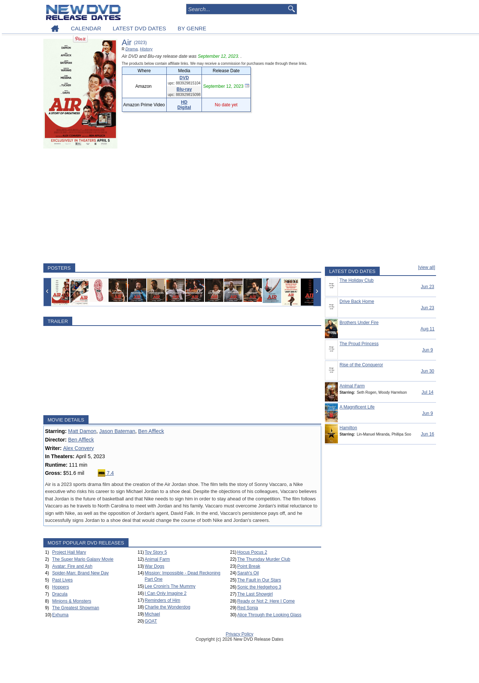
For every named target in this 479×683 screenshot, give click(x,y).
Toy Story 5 (156, 552)
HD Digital (184, 105)
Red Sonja (247, 607)
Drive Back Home (357, 301)
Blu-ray (184, 89)
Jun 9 (427, 350)
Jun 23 (427, 286)
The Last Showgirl (255, 594)
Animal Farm (157, 559)
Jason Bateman (117, 431)
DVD (184, 77)
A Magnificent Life (357, 407)
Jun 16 (427, 434)
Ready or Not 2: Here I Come (266, 601)
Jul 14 (427, 392)
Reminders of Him (162, 600)
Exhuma (60, 614)
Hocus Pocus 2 (252, 552)
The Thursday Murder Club (263, 559)
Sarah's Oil (248, 573)
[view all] (426, 267)
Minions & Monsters (71, 601)
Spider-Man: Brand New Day (80, 573)
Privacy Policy (239, 634)
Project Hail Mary (69, 552)
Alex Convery (78, 448)
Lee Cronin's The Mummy (170, 586)
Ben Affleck (151, 431)
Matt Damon (82, 431)
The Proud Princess (359, 343)
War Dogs (154, 566)
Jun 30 (427, 371)
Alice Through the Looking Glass (269, 614)
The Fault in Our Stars (259, 580)
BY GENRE (192, 28)
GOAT (151, 621)
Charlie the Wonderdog (167, 607)
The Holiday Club (357, 280)
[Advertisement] (182, 206)
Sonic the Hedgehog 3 (259, 587)
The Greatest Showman (75, 607)
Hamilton (348, 427)
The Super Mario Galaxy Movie (82, 559)
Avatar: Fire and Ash (72, 566)
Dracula (59, 594)
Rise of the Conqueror (361, 364)
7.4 (106, 473)
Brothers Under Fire (359, 322)
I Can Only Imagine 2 (166, 593)
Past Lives (62, 580)
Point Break (248, 566)
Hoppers (60, 587)
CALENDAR (86, 28)
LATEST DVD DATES (139, 28)
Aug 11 (427, 328)
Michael (152, 614)
